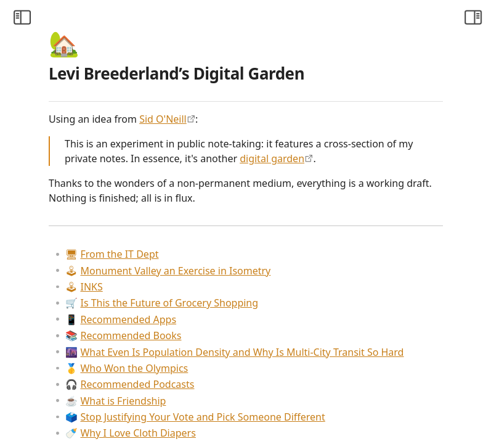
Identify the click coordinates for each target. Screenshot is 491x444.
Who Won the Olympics (272, 412)
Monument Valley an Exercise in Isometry (313, 300)
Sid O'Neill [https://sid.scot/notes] (308, 119)
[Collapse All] (100, 47)
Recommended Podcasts (275, 428)
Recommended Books (269, 365)
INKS (229, 316)
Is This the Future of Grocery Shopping (307, 332)
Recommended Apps (266, 349)
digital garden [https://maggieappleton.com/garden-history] (282, 173)
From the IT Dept (257, 283)
